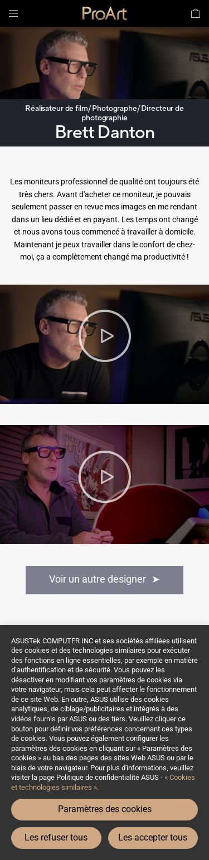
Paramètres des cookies (105, 809)
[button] (13, 13)
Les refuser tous (56, 837)
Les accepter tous (152, 837)
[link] (104, 13)
